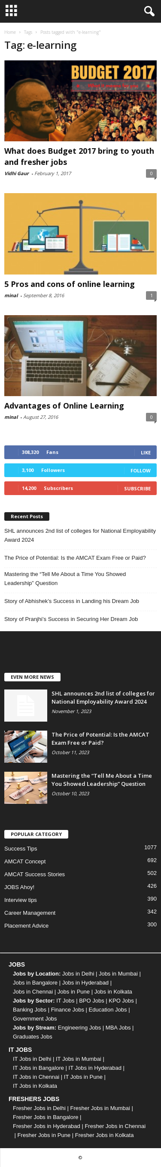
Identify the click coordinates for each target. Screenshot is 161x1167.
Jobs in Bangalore (35, 982)
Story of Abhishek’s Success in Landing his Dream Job (71, 601)
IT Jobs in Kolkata (35, 1086)
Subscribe (137, 488)
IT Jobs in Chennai (36, 1077)
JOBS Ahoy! (19, 887)
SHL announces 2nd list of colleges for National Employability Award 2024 (80, 535)
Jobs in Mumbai (118, 973)
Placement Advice (26, 925)
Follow (141, 470)
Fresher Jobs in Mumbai (100, 1108)
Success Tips (20, 848)
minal (11, 295)
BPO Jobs (91, 1000)
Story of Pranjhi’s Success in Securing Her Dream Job (71, 619)
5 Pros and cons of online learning (69, 284)
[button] (147, 11)
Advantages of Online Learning (64, 405)
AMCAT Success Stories (34, 874)
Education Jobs (108, 1009)
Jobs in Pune (74, 991)
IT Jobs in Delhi (32, 1059)
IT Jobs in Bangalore (38, 1068)
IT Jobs (65, 1000)
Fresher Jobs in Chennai (115, 1126)
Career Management (29, 913)
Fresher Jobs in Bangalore (45, 1117)
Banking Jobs (29, 1009)
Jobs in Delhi (78, 973)
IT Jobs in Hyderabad (95, 1068)
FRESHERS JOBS (34, 1098)
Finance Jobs (67, 1009)
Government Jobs (35, 1018)
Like (146, 452)
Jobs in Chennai (33, 991)
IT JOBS (20, 1049)
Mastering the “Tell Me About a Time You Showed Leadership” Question (65, 578)
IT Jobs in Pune (83, 1077)
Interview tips (20, 900)
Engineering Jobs (79, 1027)
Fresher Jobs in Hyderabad (46, 1126)
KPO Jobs (121, 1000)
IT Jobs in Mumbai (78, 1059)
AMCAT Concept (25, 861)
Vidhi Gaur (16, 173)
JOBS (17, 964)
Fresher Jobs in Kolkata (104, 1135)
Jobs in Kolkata (113, 991)
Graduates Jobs (32, 1036)
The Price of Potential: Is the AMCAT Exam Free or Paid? (75, 558)
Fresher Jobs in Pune (44, 1135)
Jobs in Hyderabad (85, 982)
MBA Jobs (118, 1027)
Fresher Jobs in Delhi (39, 1108)
